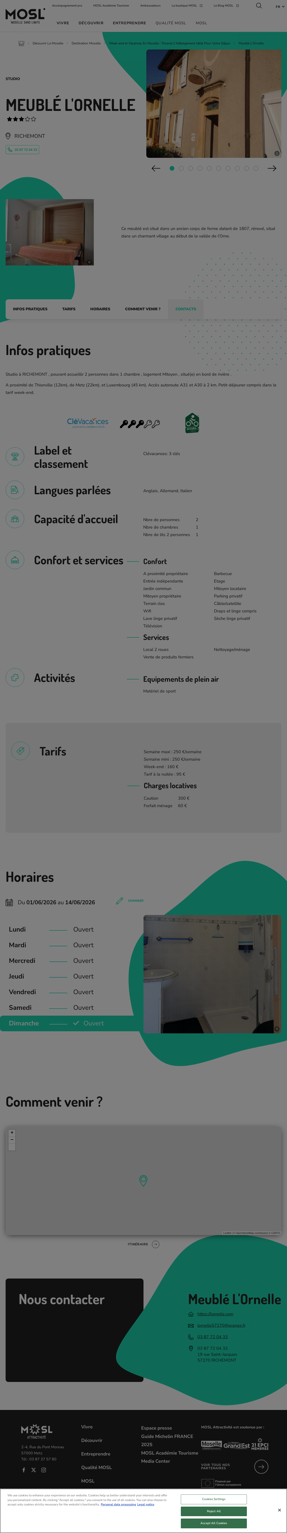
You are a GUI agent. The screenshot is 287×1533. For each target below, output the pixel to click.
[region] (143, 1511)
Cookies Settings (213, 1499)
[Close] (279, 1510)
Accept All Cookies (213, 1523)
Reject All (214, 1511)
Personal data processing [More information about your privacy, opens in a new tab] (118, 1504)
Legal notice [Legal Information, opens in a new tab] (145, 1504)
